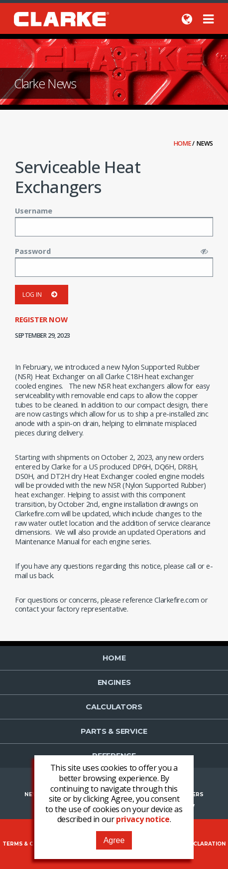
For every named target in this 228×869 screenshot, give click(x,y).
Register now (41, 319)
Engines (114, 682)
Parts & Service (114, 731)
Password (33, 251)
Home (183, 143)
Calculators (114, 706)
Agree (114, 840)
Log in (41, 294)
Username (33, 211)
